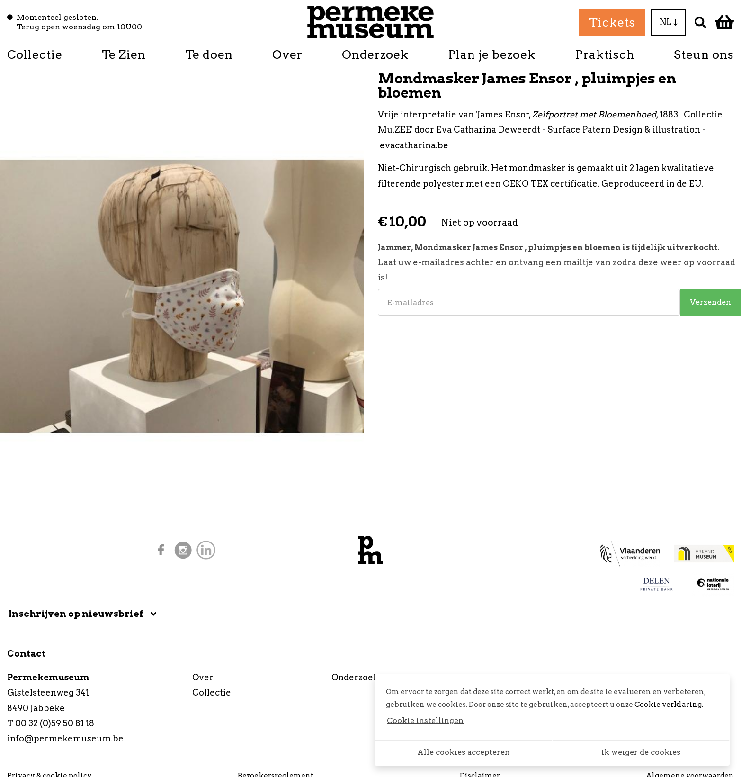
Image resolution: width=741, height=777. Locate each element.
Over (287, 54)
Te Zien (124, 54)
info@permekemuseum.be (65, 738)
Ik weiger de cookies (640, 752)
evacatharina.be (414, 145)
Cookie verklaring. (668, 704)
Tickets (612, 22)
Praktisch (604, 54)
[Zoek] (700, 22)
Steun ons (704, 54)
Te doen (209, 54)
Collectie (34, 54)
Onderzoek (375, 54)
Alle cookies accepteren (463, 752)
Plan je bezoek (492, 54)
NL (669, 22)
